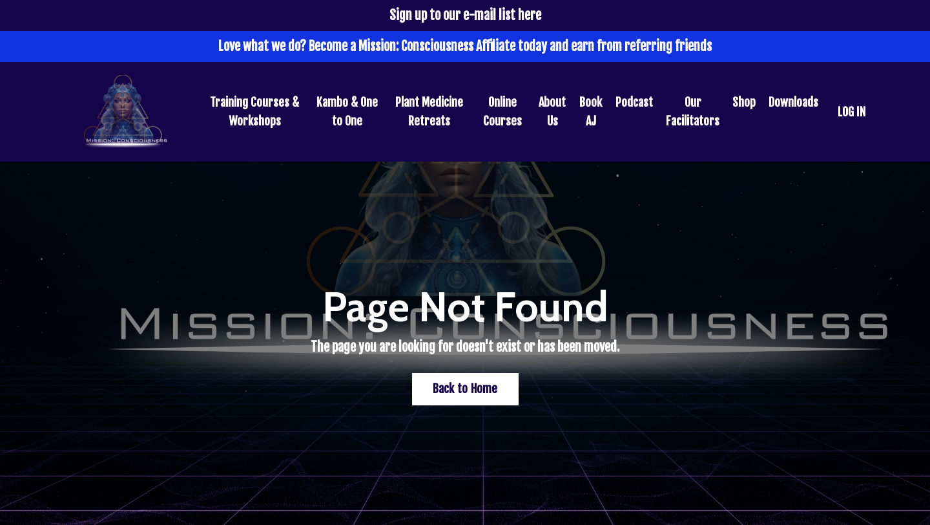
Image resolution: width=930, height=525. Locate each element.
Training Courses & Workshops (254, 111)
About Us (552, 111)
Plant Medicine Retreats (429, 111)
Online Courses (502, 111)
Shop (744, 102)
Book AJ (590, 111)
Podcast (634, 102)
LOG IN (851, 112)
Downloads (793, 102)
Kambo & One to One (347, 111)
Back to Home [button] (465, 388)
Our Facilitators (692, 111)
